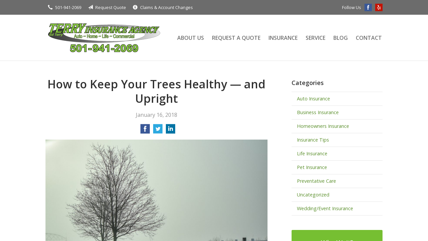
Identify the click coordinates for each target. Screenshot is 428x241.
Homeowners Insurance (323, 126)
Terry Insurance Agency (104, 37)
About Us (190, 38)
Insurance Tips (313, 140)
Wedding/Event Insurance (325, 208)
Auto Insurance (313, 98)
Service (315, 38)
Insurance (283, 38)
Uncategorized (313, 194)
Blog (340, 38)
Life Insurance (312, 153)
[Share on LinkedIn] (170, 131)
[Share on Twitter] (158, 131)
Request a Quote (236, 38)
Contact (369, 38)
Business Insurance (318, 112)
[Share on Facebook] (145, 131)
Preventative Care (316, 181)
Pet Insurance (312, 167)
